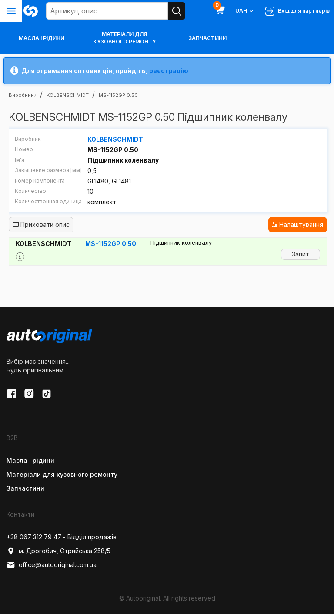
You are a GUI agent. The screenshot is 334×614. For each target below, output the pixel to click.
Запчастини (207, 38)
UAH (245, 10)
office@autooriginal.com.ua (52, 565)
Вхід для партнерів (297, 11)
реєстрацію (168, 70)
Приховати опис (41, 224)
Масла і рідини (30, 460)
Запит (300, 254)
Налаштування (297, 224)
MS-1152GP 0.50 (110, 243)
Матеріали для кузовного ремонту (124, 38)
